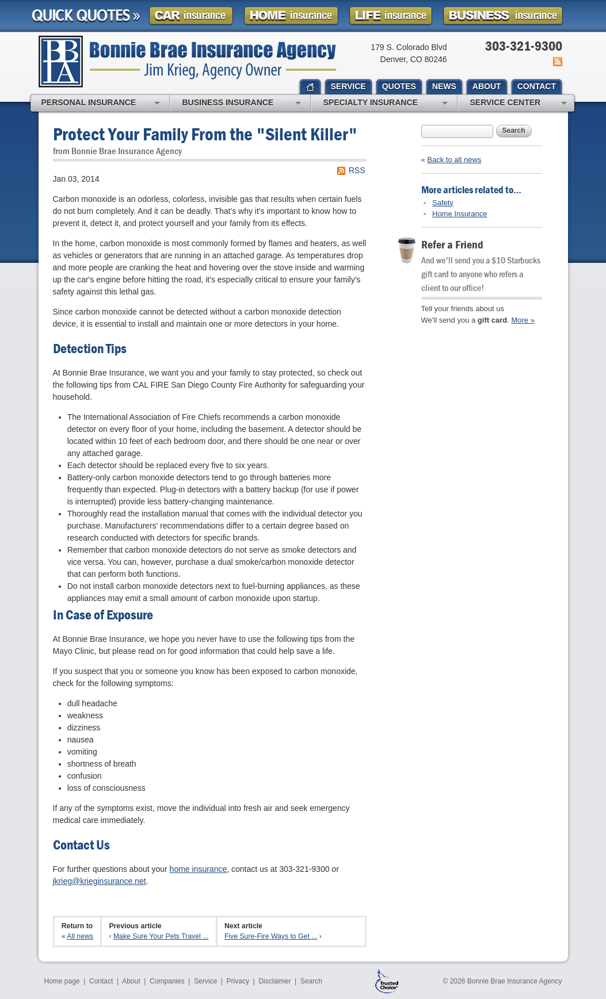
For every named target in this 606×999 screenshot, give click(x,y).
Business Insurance (241, 103)
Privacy (238, 981)
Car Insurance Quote (191, 16)
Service (205, 981)
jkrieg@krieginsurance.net (99, 881)
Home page (62, 981)
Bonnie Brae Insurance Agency (187, 61)
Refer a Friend (452, 244)
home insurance (198, 869)
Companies (167, 981)
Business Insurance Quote (503, 16)
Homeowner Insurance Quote (291, 16)
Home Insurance (459, 213)
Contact (101, 981)
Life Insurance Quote (391, 16)
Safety (442, 202)
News (556, 61)
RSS (357, 170)
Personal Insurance (100, 103)
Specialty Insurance (385, 103)
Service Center (518, 103)
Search (513, 131)
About (131, 981)
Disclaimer (274, 981)
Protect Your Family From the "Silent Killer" (205, 134)
